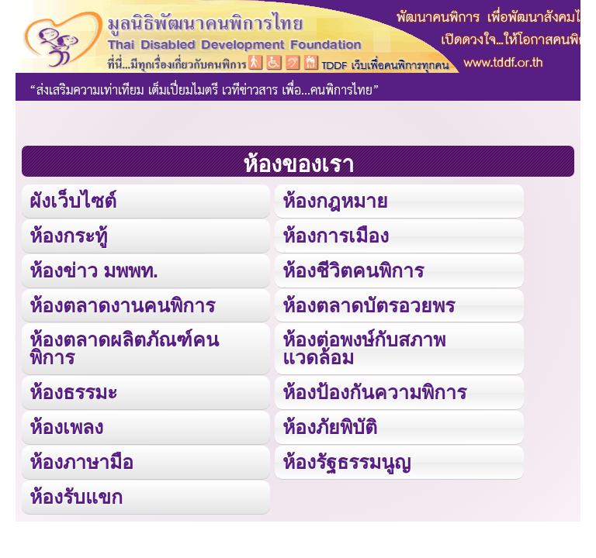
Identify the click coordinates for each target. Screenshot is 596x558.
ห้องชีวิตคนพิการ (353, 270)
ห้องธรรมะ (73, 392)
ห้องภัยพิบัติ (329, 427)
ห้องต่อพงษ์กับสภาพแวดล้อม (363, 348)
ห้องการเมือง (335, 235)
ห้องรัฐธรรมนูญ (346, 462)
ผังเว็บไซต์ (72, 201)
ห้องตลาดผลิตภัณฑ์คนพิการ (124, 348)
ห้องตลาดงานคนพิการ (122, 305)
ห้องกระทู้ (68, 235)
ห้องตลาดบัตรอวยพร (368, 305)
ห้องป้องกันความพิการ (374, 392)
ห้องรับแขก (76, 497)
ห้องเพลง (66, 427)
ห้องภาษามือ (81, 462)
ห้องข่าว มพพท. (93, 270)
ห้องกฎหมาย (335, 201)
